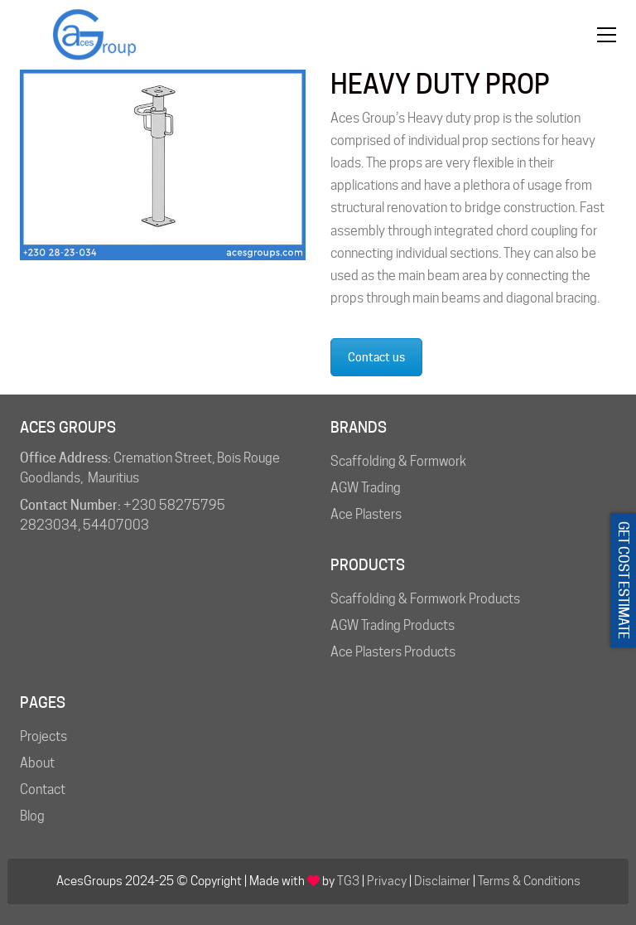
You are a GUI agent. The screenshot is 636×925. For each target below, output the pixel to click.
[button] (606, 34)
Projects (43, 736)
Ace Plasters (366, 514)
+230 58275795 (174, 505)
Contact (42, 789)
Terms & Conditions (529, 881)
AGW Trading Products (392, 625)
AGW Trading (365, 488)
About (37, 763)
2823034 (49, 525)
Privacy (387, 881)
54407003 (116, 525)
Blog (32, 816)
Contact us (376, 357)
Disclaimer (442, 881)
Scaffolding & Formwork (398, 461)
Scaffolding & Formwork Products (425, 599)
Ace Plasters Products (392, 652)
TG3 (348, 881)
